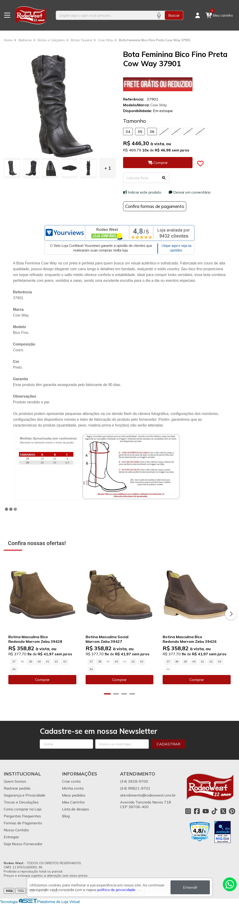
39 (188, 131)
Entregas (11, 837)
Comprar (42, 679)
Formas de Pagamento (23, 823)
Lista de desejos (75, 809)
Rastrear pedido (17, 788)
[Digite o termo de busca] (104, 15)
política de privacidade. (116, 889)
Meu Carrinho (73, 802)
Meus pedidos (73, 795)
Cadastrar (168, 744)
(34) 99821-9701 (135, 788)
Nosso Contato (16, 830)
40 (200, 131)
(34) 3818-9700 (134, 781)
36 (152, 131)
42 (56, 661)
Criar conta (71, 781)
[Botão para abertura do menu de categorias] (7, 15)
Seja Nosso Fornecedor (23, 843)
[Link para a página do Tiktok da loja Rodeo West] (214, 811)
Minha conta (73, 788)
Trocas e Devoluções (21, 802)
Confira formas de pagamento (154, 206)
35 (140, 131)
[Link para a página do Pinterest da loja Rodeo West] (232, 811)
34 (128, 131)
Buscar (174, 15)
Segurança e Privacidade (24, 795)
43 (64, 661)
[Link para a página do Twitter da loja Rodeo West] (223, 811)
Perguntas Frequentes (22, 816)
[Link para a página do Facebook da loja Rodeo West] (197, 811)
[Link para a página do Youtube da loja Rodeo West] (205, 811)
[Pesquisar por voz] (159, 15)
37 (164, 131)
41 (47, 661)
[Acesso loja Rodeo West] (197, 15)
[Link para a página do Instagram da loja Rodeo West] (188, 811)
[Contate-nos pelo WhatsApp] (230, 884)
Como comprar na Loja (22, 809)
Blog (66, 816)
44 (14, 669)
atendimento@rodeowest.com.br (148, 795)
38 (176, 131)
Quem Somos (15, 781)
